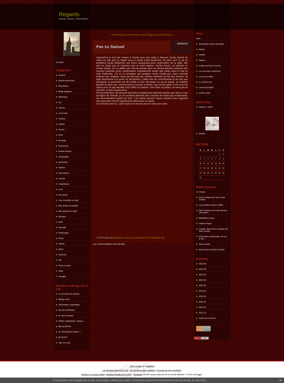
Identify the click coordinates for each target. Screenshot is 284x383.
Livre (61, 189)
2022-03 (202, 296)
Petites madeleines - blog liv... (72, 321)
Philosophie (64, 233)
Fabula (202, 60)
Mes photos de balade (68, 206)
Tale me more (65, 343)
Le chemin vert (205, 82)
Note (61, 222)
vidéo (61, 271)
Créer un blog (136, 366)
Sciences (63, 255)
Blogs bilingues (65, 91)
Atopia (201, 49)
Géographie (64, 157)
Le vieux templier (66, 315)
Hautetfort (150, 366)
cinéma (62, 108)
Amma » (169, 34)
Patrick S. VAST (206, 107)
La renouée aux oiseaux (69, 294)
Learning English (206, 87)
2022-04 (202, 291)
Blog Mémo (64, 86)
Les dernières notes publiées (142, 370)
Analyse (62, 75)
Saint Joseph (204, 244)
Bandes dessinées (67, 80)
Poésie (62, 244)
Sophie (202, 133)
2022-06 (202, 280)
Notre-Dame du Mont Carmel (211, 249)
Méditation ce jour (207, 218)
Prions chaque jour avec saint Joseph (212, 198)
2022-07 (202, 274)
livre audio (63, 195)
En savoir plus (199, 380)
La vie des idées (206, 76)
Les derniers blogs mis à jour (115, 370)
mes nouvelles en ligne (69, 200)
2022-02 (202, 302)
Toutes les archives (207, 318)
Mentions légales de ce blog (118, 374)
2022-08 (202, 269)
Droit (61, 135)
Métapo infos (64, 299)
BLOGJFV (63, 337)
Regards (69, 14)
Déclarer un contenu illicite (93, 374)
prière (61, 249)
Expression (63, 146)
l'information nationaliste (69, 305)
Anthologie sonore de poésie (211, 44)
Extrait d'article (65, 151)
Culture (62, 124)
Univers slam (204, 93)
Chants (202, 192)
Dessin (62, 129)
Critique (62, 119)
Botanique (63, 97)
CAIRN (202, 55)
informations (64, 173)
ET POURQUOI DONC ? (69, 332)
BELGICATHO (65, 326)
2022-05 (202, 285)
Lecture (62, 178)
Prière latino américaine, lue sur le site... (213, 237)
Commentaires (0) (155, 237)
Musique (62, 216)
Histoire (62, 167)
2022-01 (202, 307)
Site (60, 260)
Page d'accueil (155, 34)
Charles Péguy (205, 223)
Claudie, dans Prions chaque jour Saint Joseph (213, 230)
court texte (63, 113)
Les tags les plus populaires (169, 370)
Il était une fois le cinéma (210, 66)
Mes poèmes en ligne (68, 211)
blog (199, 374)
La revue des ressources (210, 71)
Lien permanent (137, 237)
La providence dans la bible (211, 205)
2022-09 (202, 264)
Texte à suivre (65, 265)
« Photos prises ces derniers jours (128, 34)
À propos (60, 62)
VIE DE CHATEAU (67, 310)
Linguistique (64, 184)
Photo (61, 238)
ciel (60, 102)
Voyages (62, 276)
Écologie (62, 140)
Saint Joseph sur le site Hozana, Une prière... (213, 211)
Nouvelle (62, 227)
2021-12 (202, 313)
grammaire (63, 162)
